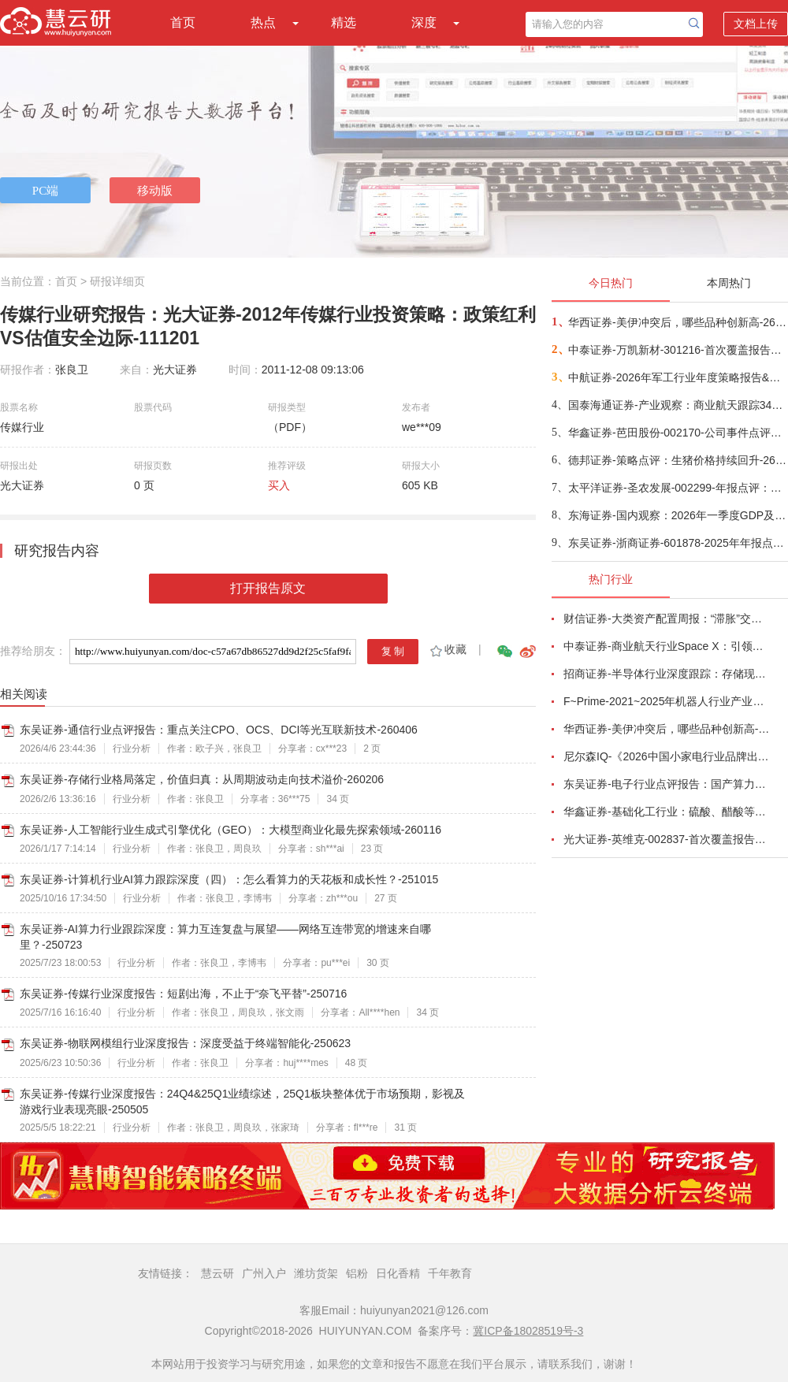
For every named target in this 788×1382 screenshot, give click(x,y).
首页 (182, 22)
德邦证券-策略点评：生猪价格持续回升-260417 (677, 460)
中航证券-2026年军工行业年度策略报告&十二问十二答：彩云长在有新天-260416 (677, 377)
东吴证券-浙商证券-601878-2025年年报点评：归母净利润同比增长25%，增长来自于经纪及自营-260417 (677, 543)
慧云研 (217, 1273)
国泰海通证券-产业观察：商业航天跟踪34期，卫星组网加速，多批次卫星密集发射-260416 (677, 405)
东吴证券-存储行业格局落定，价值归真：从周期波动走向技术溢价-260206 (202, 779)
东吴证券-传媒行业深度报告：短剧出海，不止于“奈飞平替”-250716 (183, 993)
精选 (343, 22)
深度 (424, 22)
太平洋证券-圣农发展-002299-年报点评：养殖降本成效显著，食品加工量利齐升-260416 (677, 487)
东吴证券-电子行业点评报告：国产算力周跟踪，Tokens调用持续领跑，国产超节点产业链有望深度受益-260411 (666, 784)
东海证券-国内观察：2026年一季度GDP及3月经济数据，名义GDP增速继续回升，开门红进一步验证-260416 (677, 515)
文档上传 (756, 23)
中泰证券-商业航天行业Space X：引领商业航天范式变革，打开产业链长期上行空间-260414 (666, 646)
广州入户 (264, 1273)
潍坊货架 (316, 1273)
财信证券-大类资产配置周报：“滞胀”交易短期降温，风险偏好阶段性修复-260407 (666, 618)
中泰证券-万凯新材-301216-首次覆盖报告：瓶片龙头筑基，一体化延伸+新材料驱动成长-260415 (677, 350)
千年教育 (450, 1273)
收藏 (447, 649)
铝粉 (357, 1273)
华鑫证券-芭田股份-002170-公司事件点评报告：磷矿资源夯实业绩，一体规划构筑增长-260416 (677, 432)
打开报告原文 (268, 588)
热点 (263, 22)
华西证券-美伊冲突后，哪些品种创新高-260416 (677, 322)
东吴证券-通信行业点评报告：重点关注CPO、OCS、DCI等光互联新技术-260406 (219, 729)
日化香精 (398, 1273)
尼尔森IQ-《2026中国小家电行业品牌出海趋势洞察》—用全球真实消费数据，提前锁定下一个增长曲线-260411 (666, 756)
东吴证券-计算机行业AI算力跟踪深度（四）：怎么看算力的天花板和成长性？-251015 (229, 879)
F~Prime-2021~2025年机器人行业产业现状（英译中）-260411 (666, 701)
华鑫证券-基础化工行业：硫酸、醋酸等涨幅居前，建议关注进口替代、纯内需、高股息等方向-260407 (666, 811)
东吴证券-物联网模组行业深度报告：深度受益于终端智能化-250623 (185, 1043)
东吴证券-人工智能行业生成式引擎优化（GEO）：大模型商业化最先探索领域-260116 (230, 829)
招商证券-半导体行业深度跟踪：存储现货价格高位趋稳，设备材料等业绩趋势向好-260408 (666, 673)
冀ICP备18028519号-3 (528, 1330)
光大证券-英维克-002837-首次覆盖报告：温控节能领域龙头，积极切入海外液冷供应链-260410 (666, 839)
